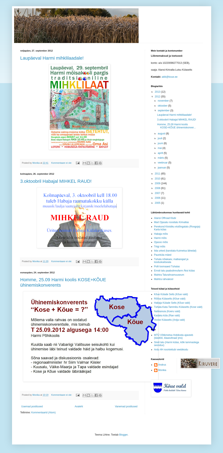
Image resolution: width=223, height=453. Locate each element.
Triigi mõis (159, 246)
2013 (158, 91)
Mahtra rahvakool (163, 279)
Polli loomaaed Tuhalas (167, 266)
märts (161, 157)
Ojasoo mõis (161, 242)
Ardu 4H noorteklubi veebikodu (171, 349)
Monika (162, 370)
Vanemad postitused (126, 406)
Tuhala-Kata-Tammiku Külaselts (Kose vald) (178, 307)
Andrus (162, 364)
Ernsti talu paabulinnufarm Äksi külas (174, 270)
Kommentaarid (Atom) (43, 412)
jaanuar (162, 167)
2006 (158, 197)
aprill (161, 153)
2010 (158, 178)
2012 (158, 96)
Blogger (123, 434)
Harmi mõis (160, 238)
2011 (158, 173)
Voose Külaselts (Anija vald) (169, 319)
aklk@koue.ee (170, 76)
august (162, 133)
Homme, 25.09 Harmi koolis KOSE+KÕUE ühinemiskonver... (176, 126)
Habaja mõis (161, 233)
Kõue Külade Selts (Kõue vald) (171, 294)
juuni (161, 143)
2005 (158, 202)
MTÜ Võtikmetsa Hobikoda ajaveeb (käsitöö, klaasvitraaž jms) (173, 336)
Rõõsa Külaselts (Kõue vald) (169, 298)
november (163, 100)
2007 (158, 193)
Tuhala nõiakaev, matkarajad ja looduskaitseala (171, 261)
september (164, 110)
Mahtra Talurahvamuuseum (169, 274)
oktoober (163, 105)
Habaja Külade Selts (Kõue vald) (172, 302)
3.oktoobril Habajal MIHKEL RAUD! (56, 181)
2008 (158, 188)
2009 (158, 183)
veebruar (163, 162)
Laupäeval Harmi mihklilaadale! (52, 58)
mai (160, 148)
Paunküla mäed (162, 254)
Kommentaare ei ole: (62, 163)
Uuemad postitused (32, 406)
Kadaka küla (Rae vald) (167, 315)
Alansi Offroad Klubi (165, 218)
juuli (160, 138)
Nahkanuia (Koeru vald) (167, 311)
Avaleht (79, 406)
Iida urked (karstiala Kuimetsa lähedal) (175, 250)
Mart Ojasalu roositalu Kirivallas (171, 222)
